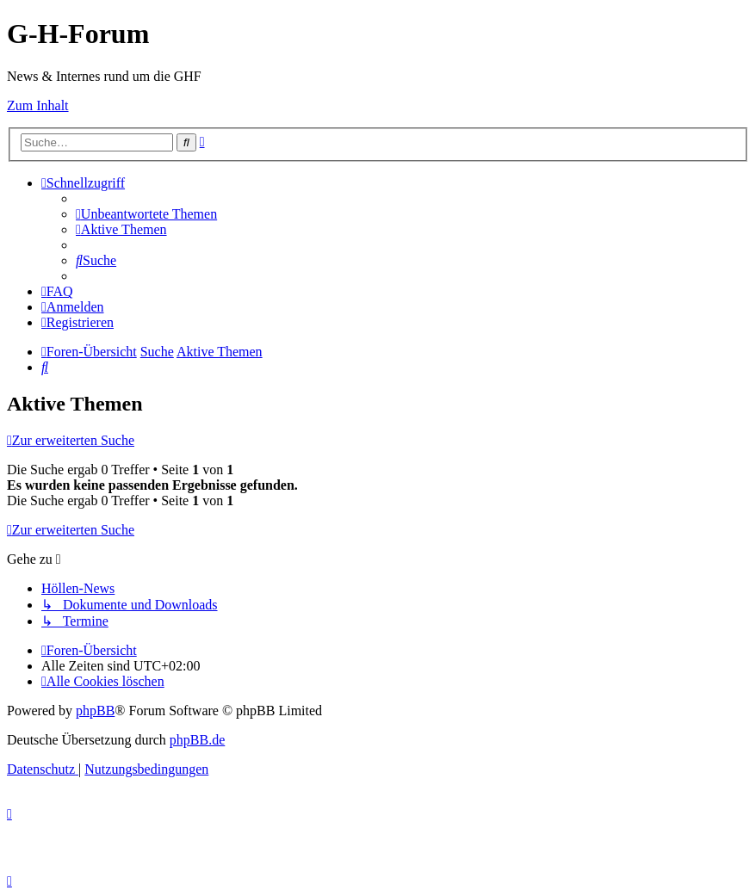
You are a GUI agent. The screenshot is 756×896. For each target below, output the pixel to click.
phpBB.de (197, 739)
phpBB (95, 710)
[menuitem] (146, 214)
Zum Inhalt (38, 105)
